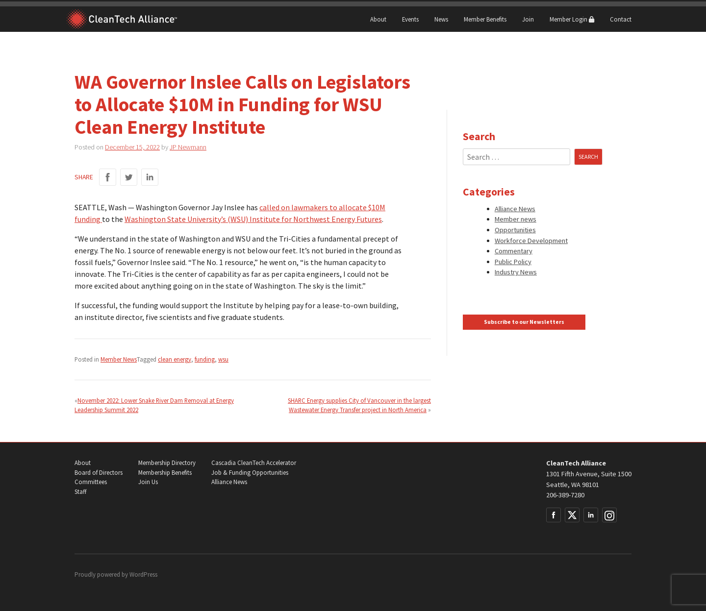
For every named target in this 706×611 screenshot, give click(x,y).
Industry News (516, 272)
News (441, 19)
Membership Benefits (165, 472)
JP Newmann (188, 147)
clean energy (174, 359)
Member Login (572, 19)
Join (528, 19)
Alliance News (515, 208)
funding (205, 359)
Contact (620, 19)
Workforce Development (531, 240)
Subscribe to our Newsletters (524, 321)
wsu (223, 359)
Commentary (513, 250)
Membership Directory (167, 463)
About (378, 19)
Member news (515, 219)
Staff (80, 492)
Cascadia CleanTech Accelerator (253, 463)
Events (410, 19)
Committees (91, 482)
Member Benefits (485, 19)
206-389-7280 (565, 494)
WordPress (143, 574)
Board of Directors (99, 472)
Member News (119, 359)
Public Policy (513, 261)
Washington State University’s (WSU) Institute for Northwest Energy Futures (253, 219)
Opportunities (515, 229)
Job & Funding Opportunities (249, 472)
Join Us (148, 482)
